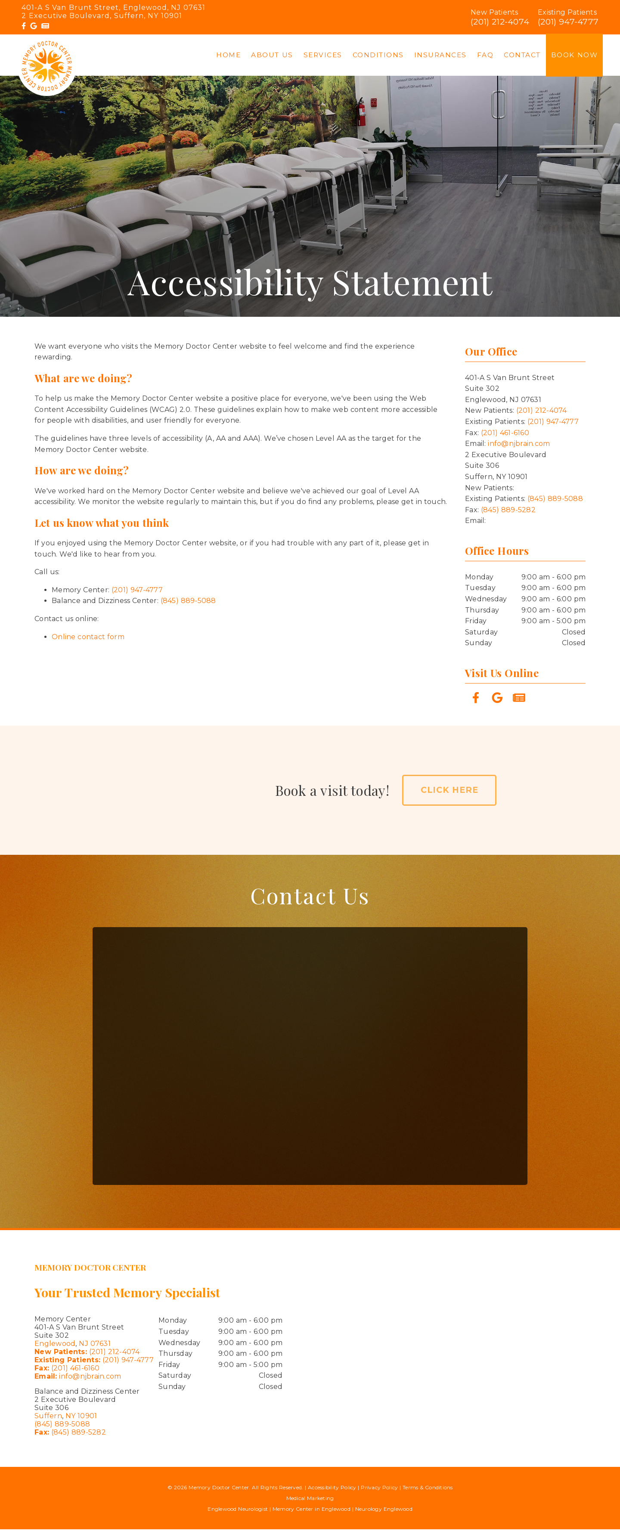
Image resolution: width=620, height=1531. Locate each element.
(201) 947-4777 (568, 21)
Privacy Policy (379, 1489)
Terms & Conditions (428, 1489)
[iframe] (475, 1350)
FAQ (485, 56)
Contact (522, 56)
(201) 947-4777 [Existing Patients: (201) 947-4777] (94, 1362)
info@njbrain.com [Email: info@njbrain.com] (77, 1378)
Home (228, 56)
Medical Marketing (310, 1500)
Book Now (574, 56)
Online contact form (88, 638)
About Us (272, 56)
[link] (24, 26)
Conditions (378, 56)
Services (323, 56)
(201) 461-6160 (505, 434)
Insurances (440, 56)
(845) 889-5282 (508, 511)
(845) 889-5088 (188, 603)
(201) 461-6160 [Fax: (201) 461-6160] (66, 1370)
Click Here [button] (449, 792)
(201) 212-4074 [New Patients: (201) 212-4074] (87, 1354)
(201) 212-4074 (500, 21)
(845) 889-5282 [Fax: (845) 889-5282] (70, 1434)
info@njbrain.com (519, 446)
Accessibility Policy (332, 1489)
